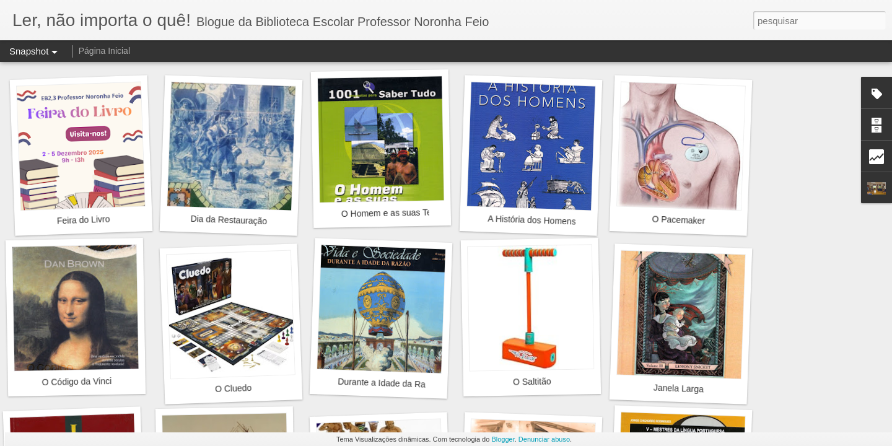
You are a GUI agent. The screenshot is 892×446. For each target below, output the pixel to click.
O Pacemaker (678, 219)
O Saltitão (532, 381)
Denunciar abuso (544, 439)
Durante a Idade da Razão (389, 383)
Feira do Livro (83, 219)
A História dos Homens (532, 220)
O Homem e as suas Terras (394, 213)
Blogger (502, 439)
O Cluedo (233, 388)
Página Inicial (104, 51)
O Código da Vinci (77, 381)
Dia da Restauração (228, 220)
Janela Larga (679, 389)
